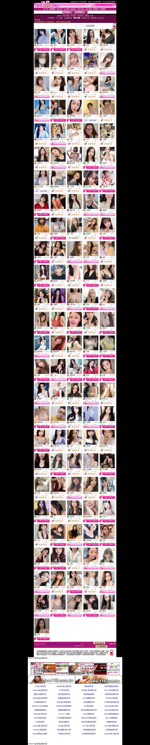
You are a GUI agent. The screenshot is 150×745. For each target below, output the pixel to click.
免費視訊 (47, 45)
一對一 (80, 234)
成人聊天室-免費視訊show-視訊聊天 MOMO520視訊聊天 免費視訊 (63, 644)
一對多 (97, 116)
